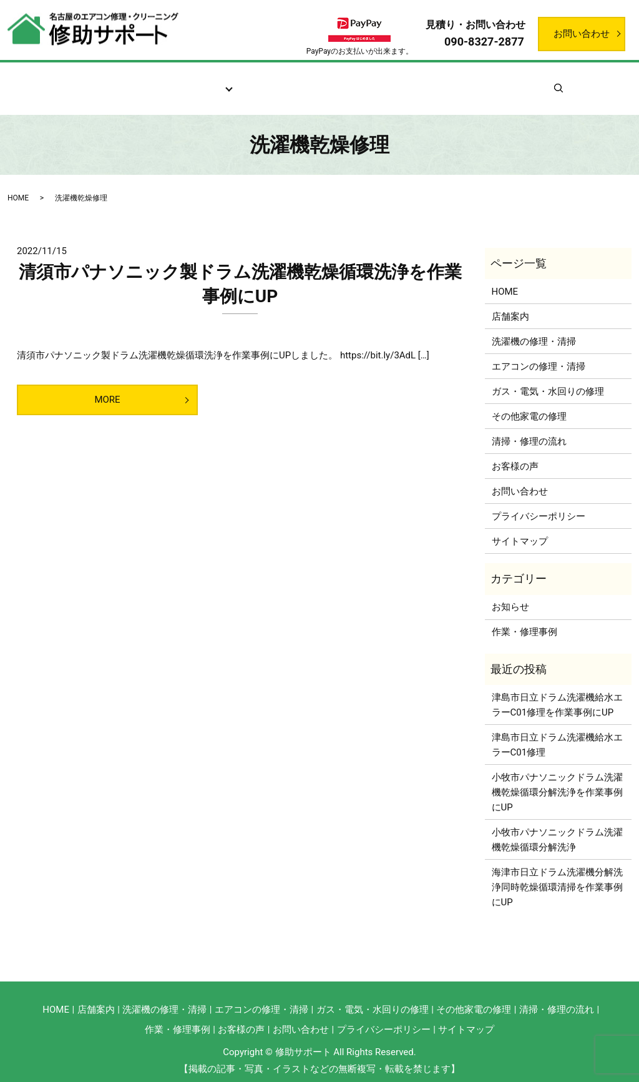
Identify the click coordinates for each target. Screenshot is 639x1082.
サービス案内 (195, 82)
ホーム (71, 82)
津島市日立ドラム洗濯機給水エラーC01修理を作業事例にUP (557, 690)
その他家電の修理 (529, 401)
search (583, 81)
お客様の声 (366, 82)
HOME (18, 183)
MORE (107, 385)
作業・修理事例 (445, 82)
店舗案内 (126, 82)
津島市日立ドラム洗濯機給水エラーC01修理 (557, 730)
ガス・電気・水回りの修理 (548, 376)
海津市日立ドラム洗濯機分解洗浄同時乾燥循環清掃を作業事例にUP (557, 872)
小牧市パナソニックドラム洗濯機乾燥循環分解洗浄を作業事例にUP (557, 777)
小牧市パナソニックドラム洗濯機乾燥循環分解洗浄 (557, 825)
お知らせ (519, 82)
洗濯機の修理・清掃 (534, 326)
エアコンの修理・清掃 (538, 351)
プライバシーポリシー (538, 501)
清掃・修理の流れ (283, 82)
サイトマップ (520, 526)
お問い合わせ (582, 33)
